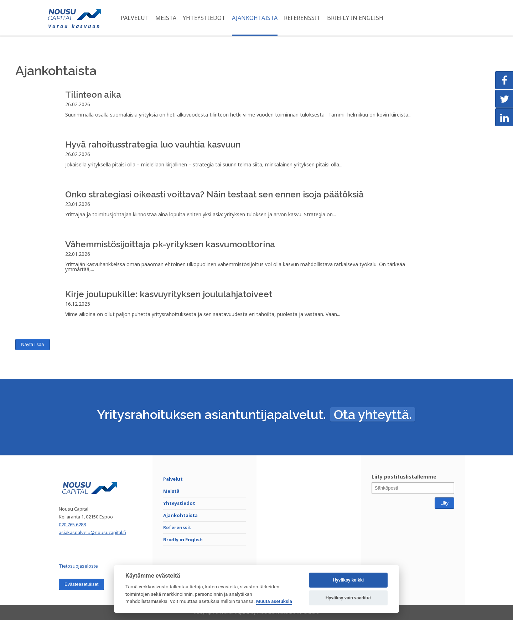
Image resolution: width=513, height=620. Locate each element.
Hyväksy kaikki (348, 580)
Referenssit (302, 18)
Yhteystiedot (204, 18)
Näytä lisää (32, 344)
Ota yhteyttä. (372, 414)
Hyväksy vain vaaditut (348, 597)
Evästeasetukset (81, 584)
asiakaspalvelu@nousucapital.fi (92, 532)
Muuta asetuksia (274, 601)
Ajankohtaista (255, 18)
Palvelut (135, 18)
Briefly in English (355, 18)
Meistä (165, 18)
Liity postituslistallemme (404, 476)
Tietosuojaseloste (78, 566)
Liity (444, 503)
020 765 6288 (72, 524)
